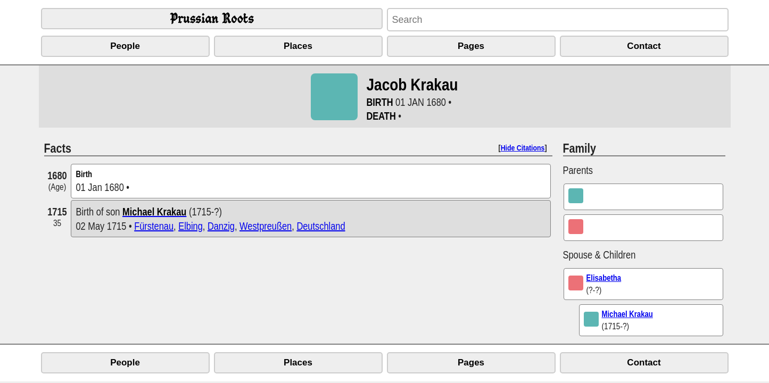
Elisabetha (604, 277)
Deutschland (320, 226)
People (125, 46)
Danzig (221, 226)
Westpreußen (265, 226)
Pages (471, 46)
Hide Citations (523, 147)
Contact (643, 46)
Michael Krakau (627, 314)
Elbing (190, 226)
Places (298, 46)
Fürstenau (153, 226)
